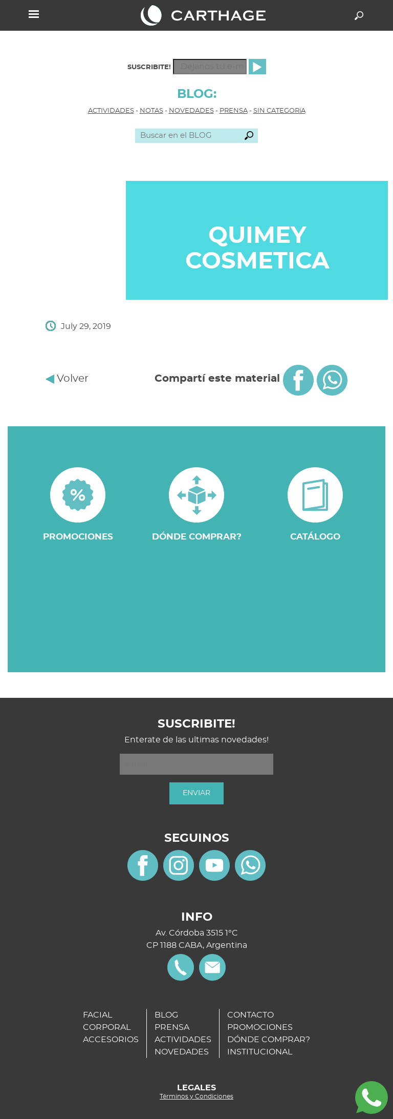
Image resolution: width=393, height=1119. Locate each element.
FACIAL (97, 1015)
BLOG (166, 1015)
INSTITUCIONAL (259, 1052)
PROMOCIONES (260, 1027)
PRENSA (234, 111)
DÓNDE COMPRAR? (268, 1039)
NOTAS (151, 111)
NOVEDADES (191, 111)
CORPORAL (106, 1027)
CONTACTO (250, 1015)
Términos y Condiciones (196, 1096)
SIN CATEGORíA (279, 111)
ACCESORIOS (111, 1039)
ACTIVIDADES (111, 111)
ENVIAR (196, 793)
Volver (67, 379)
